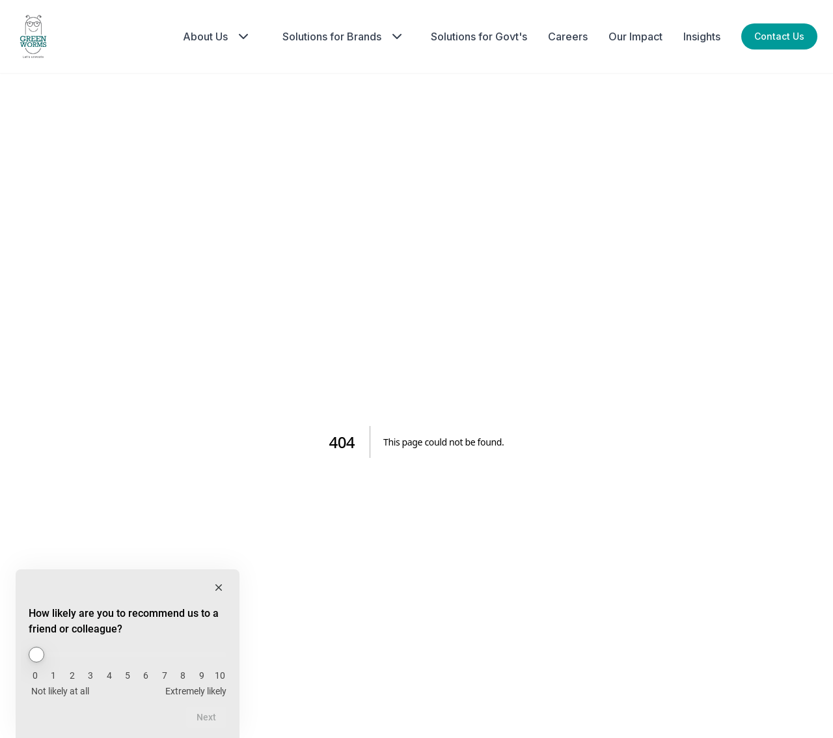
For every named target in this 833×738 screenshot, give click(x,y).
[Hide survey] (218, 587)
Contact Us (779, 36)
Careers (568, 36)
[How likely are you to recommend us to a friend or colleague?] (127, 654)
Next (206, 717)
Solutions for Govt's (479, 36)
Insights (701, 36)
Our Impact (635, 36)
